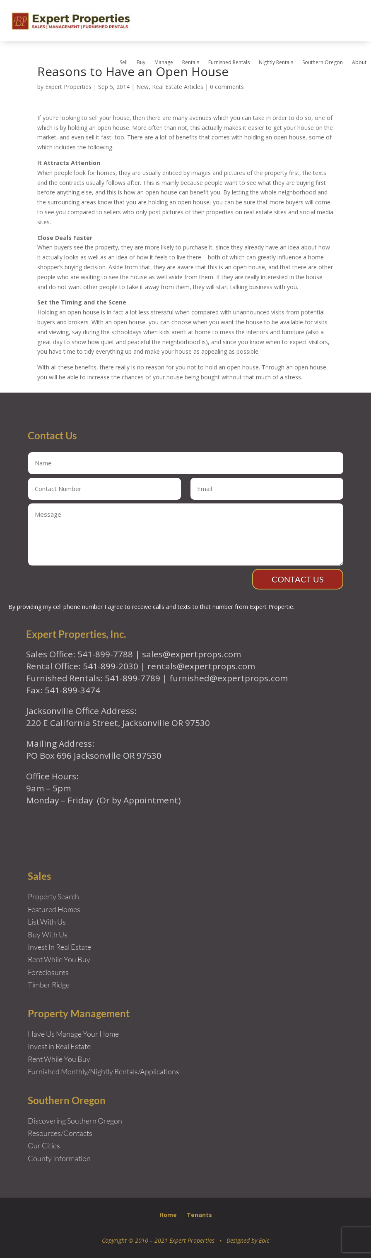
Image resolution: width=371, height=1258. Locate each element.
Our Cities (44, 1145)
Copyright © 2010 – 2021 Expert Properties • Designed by (180, 1240)
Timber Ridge (49, 984)
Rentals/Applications (146, 1071)
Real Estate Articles (177, 87)
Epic (264, 1240)
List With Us (47, 921)
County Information (59, 1158)
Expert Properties (68, 87)
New (142, 87)
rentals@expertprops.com (201, 666)
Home (168, 1215)
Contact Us (298, 579)
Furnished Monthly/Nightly (70, 1071)
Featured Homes (54, 909)
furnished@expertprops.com (228, 678)
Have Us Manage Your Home (73, 1033)
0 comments (227, 87)
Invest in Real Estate (59, 1046)
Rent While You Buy (59, 1059)
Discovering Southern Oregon (75, 1120)
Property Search (53, 896)
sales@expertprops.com (191, 654)
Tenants (199, 1215)
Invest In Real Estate (59, 946)
